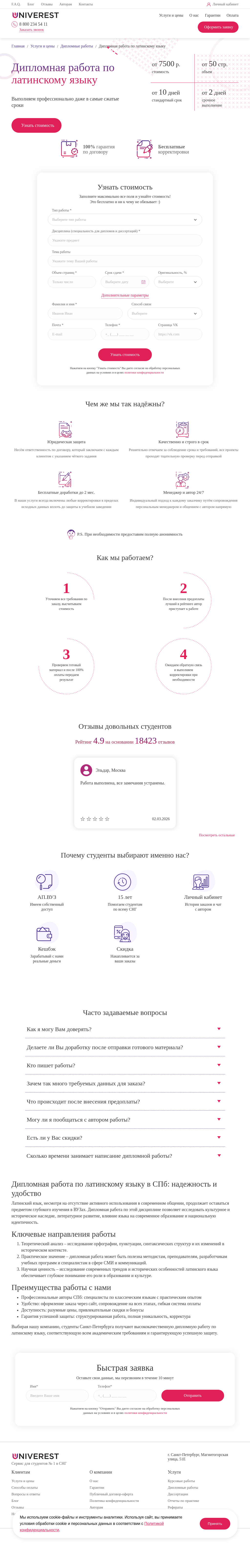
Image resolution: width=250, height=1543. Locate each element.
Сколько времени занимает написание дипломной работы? (99, 1156)
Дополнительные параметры (125, 295)
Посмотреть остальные (217, 835)
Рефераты (175, 1507)
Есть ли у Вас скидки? (54, 1138)
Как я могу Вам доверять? (59, 1029)
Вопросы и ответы (25, 1494)
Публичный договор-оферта (111, 1494)
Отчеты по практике (183, 1501)
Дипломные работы (183, 1487)
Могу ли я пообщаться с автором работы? (78, 1119)
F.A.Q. (16, 4)
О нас (194, 15)
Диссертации (178, 1494)
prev (17, 742)
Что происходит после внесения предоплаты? (83, 1101)
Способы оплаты (24, 1487)
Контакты (86, 4)
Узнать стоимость (37, 125)
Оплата (233, 15)
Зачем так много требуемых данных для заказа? (86, 1083)
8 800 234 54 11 (33, 24)
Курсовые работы (181, 1481)
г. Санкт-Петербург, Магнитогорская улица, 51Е (198, 1457)
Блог (30, 4)
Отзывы (46, 4)
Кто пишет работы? (51, 1065)
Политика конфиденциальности (114, 1501)
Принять (212, 1523)
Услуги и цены (171, 15)
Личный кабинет (226, 4)
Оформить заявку (218, 27)
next (233, 742)
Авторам (65, 4)
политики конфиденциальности (144, 372)
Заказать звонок (31, 30)
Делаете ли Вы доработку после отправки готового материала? (105, 1047)
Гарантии (212, 15)
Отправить (193, 1395)
